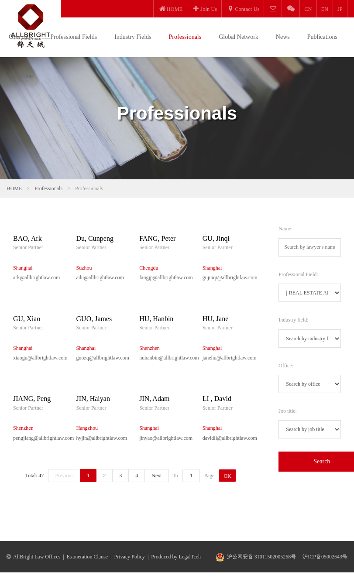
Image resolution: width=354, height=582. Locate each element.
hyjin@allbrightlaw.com (101, 438)
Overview (21, 37)
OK (227, 476)
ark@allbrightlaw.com (36, 277)
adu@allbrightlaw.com (100, 277)
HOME (14, 188)
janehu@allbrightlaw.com (228, 358)
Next (156, 475)
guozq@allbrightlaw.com (101, 358)
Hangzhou (87, 428)
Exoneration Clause (87, 557)
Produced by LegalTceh (176, 557)
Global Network (238, 37)
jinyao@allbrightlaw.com (164, 438)
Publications (322, 37)
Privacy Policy (129, 557)
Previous (64, 475)
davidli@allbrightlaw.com (228, 438)
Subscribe (21, 76)
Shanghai (23, 268)
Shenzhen (149, 348)
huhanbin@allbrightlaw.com (164, 358)
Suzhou (84, 268)
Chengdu (148, 268)
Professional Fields (73, 37)
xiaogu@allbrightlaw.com (38, 358)
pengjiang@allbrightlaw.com (38, 438)
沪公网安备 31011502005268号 (261, 557)
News (283, 37)
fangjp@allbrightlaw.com (164, 277)
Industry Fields (132, 37)
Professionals (185, 37)
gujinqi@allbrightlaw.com (228, 277)
